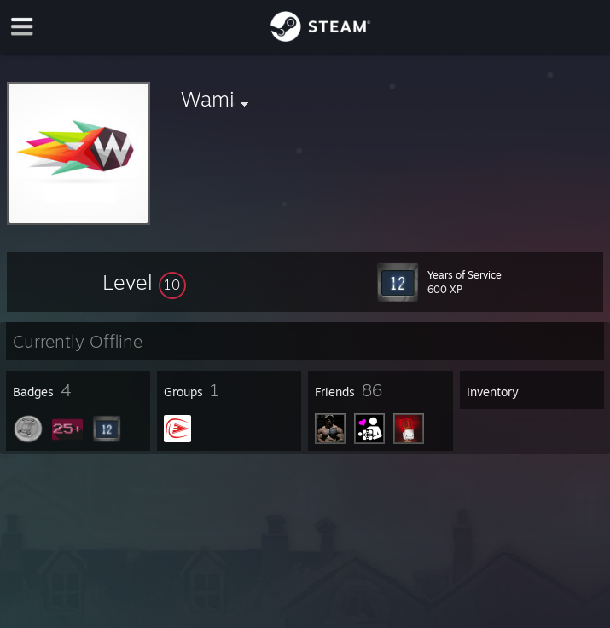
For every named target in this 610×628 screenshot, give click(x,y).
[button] (144, 282)
